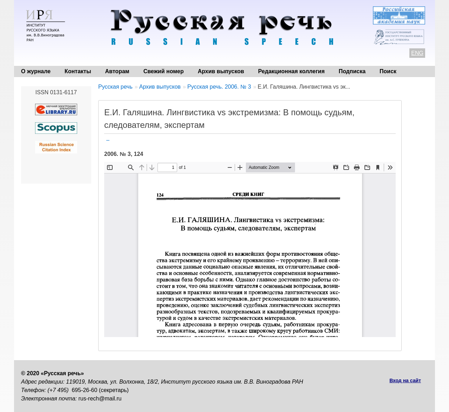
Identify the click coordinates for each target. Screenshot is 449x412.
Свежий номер (163, 71)
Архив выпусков (221, 71)
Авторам (117, 71)
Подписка (352, 71)
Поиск (388, 71)
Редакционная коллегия (291, 71)
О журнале (36, 71)
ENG (417, 53)
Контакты (78, 71)
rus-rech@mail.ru (100, 398)
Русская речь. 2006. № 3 (219, 87)
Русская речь (115, 87)
